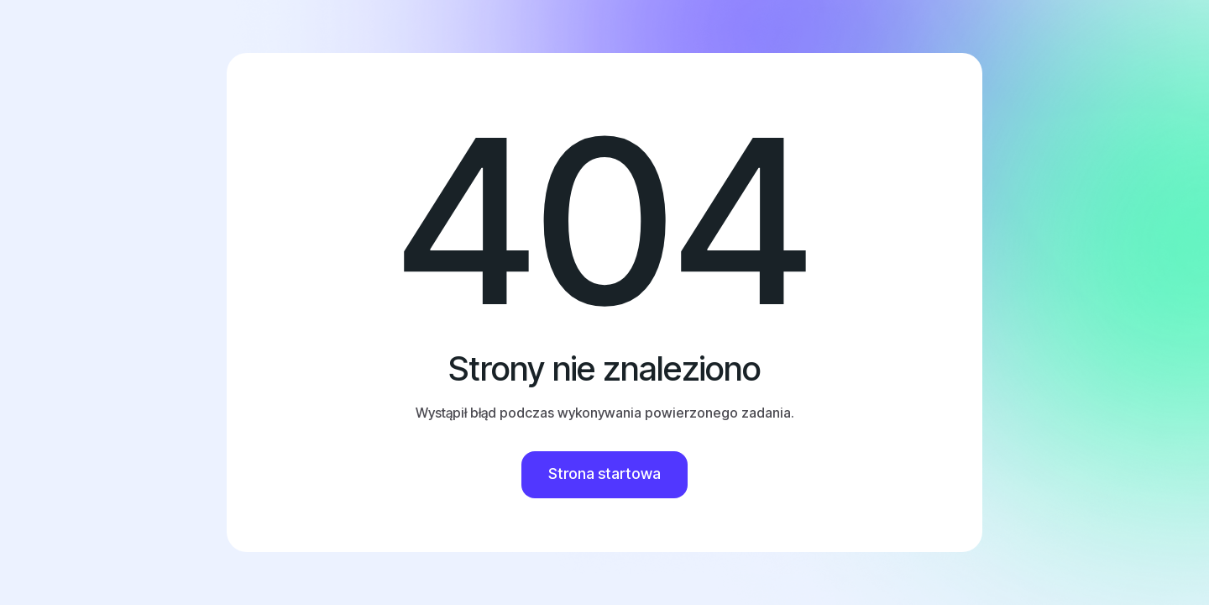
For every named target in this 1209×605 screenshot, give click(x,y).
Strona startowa (604, 473)
